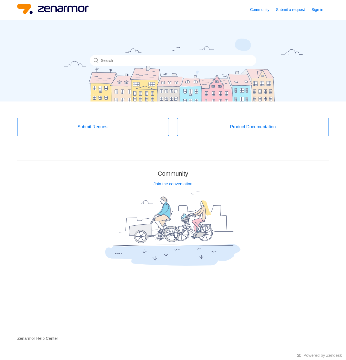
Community (259, 9)
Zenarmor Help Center (37, 338)
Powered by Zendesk (322, 355)
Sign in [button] (317, 9)
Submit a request (290, 9)
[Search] (173, 60)
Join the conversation (173, 183)
